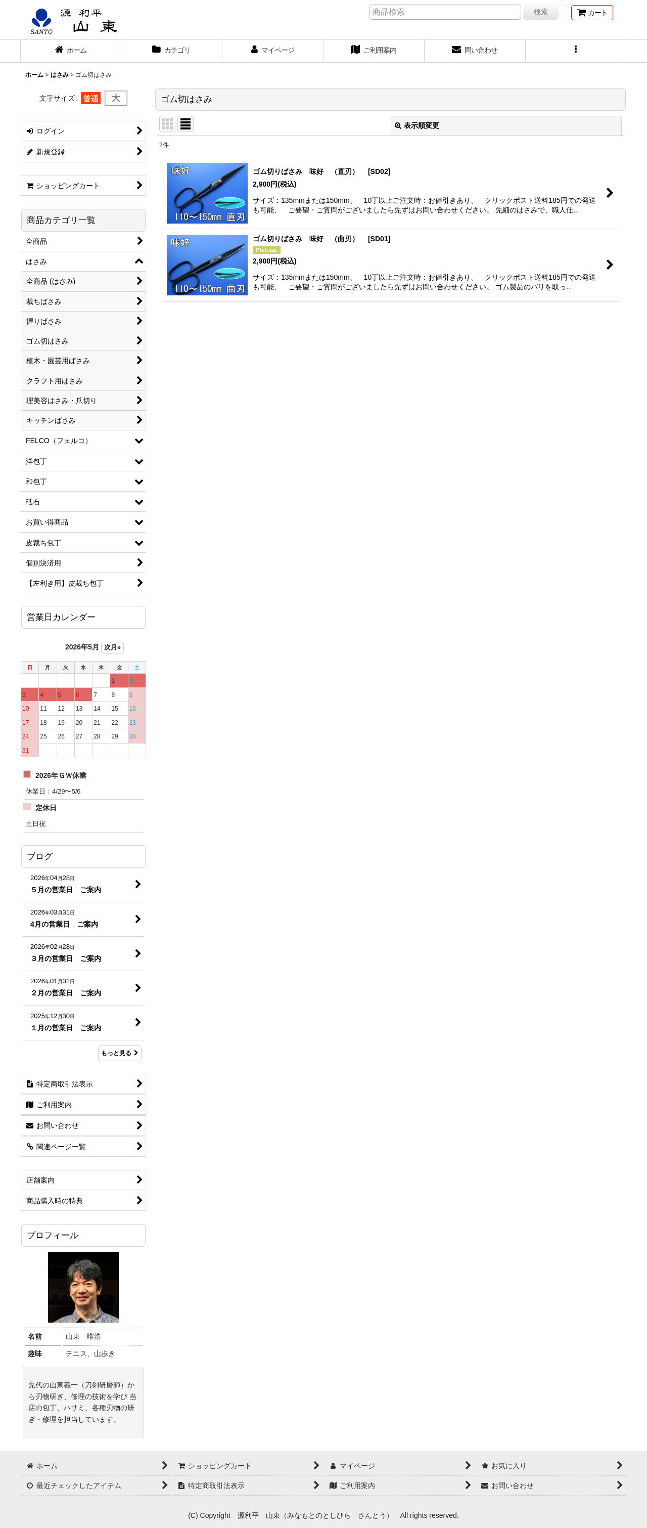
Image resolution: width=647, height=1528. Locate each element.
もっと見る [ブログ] (119, 1053)
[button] (576, 51)
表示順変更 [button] (417, 125)
